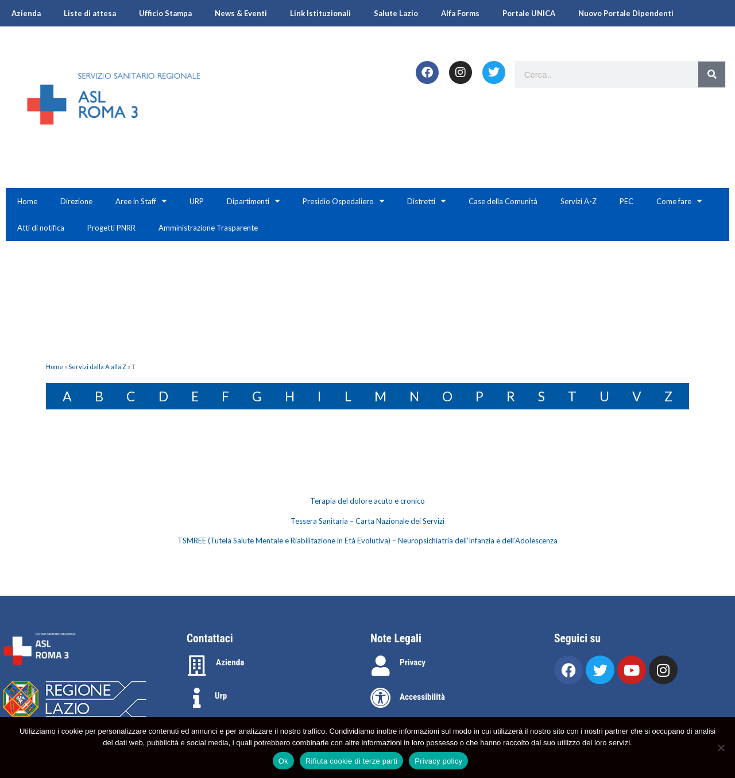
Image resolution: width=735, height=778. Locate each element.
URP (196, 201)
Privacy (412, 662)
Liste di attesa (90, 13)
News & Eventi (241, 13)
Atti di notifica (40, 227)
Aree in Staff (141, 200)
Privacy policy (438, 761)
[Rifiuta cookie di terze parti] (720, 747)
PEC (626, 201)
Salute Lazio (396, 13)
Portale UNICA (528, 13)
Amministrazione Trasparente (208, 227)
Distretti (426, 200)
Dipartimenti (253, 200)
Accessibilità (422, 697)
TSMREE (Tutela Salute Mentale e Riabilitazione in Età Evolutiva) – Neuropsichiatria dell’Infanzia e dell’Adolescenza (367, 540)
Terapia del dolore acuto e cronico (367, 500)
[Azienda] (197, 666)
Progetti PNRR (111, 227)
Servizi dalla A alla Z (97, 366)
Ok (283, 761)
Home (27, 201)
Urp (221, 696)
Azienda (26, 13)
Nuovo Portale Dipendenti (626, 13)
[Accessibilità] (380, 698)
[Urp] (197, 698)
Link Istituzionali (320, 13)
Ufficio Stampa (165, 13)
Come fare (679, 200)
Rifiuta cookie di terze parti (351, 761)
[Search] (711, 74)
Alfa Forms (460, 13)
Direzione (76, 201)
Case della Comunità (503, 201)
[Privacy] (380, 666)
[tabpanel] (367, 521)
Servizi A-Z (578, 201)
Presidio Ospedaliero (343, 200)
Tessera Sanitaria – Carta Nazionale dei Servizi (367, 521)
